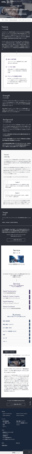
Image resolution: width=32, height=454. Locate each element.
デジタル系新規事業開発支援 (15, 292)
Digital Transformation (7, 413)
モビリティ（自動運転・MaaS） (22, 423)
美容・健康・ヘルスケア (20, 421)
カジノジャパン (5, 434)
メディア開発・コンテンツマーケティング (15, 297)
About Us (18, 443)
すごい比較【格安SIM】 (7, 437)
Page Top (30, 402)
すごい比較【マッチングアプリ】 (9, 439)
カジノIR (18, 424)
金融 (4, 424)
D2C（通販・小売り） (6, 423)
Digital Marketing (6, 415)
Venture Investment (13, 20)
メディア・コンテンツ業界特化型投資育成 (15, 307)
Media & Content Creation (21, 413)
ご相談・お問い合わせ (16, 240)
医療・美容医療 (6, 421)
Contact (27, 452)
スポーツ (4, 426)
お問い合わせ (4, 445)
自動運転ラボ (5, 436)
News (3, 443)
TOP (3, 20)
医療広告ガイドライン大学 (8, 432)
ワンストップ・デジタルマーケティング (15, 302)
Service (6, 20)
